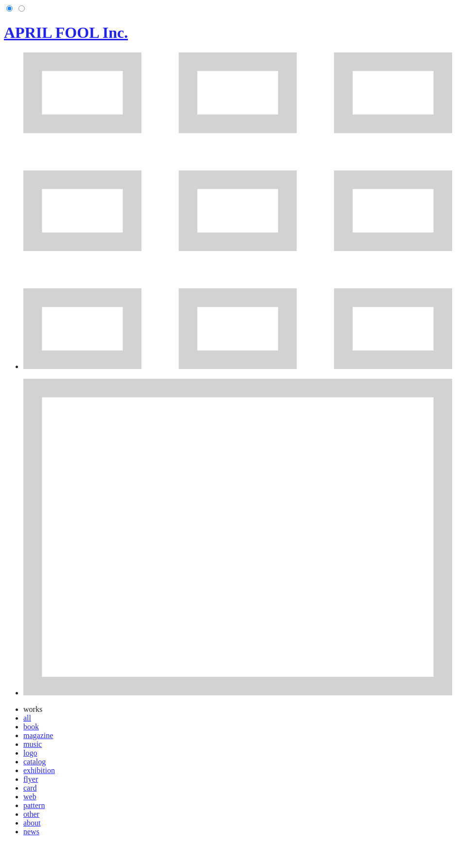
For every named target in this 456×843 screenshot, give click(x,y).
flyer (30, 779)
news (31, 831)
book (31, 727)
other (31, 814)
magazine (38, 735)
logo (30, 753)
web (29, 796)
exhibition (39, 770)
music (32, 744)
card (30, 788)
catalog (34, 762)
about (32, 823)
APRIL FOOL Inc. (66, 32)
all (27, 718)
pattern (34, 805)
